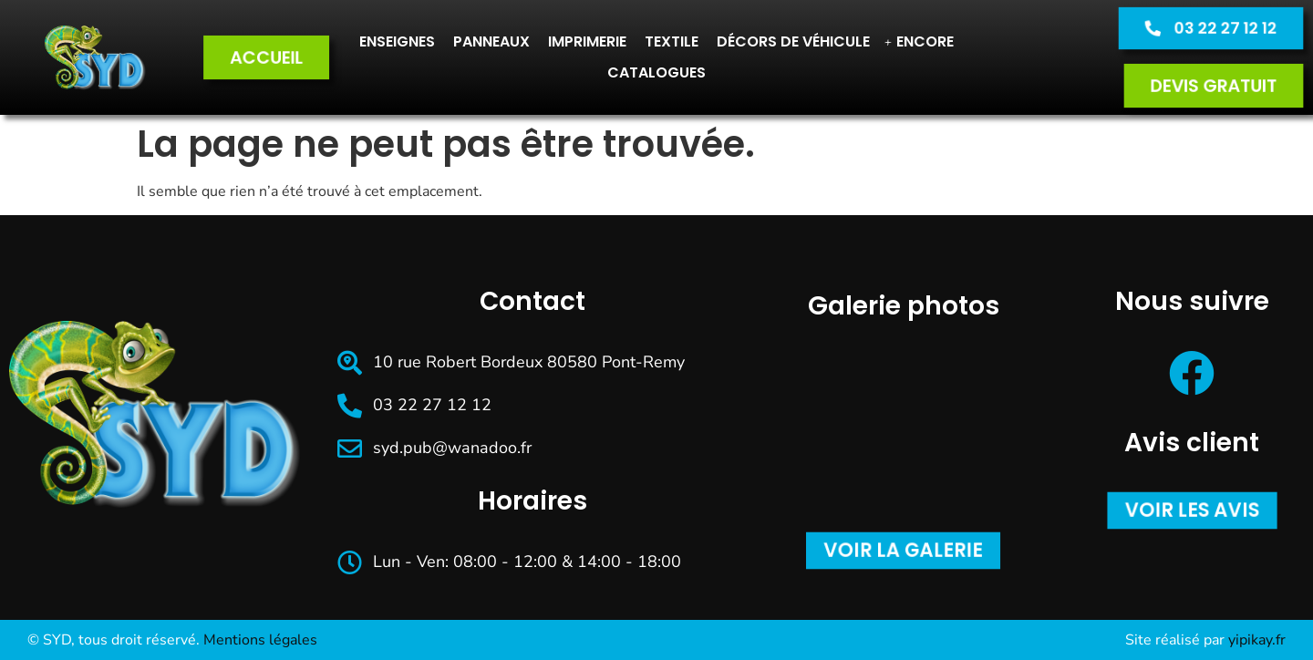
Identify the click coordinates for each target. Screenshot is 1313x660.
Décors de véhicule (793, 41)
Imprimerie (587, 41)
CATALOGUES (656, 72)
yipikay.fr (1257, 640)
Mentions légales (260, 640)
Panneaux (491, 41)
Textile (671, 41)
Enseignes (397, 41)
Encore (919, 40)
